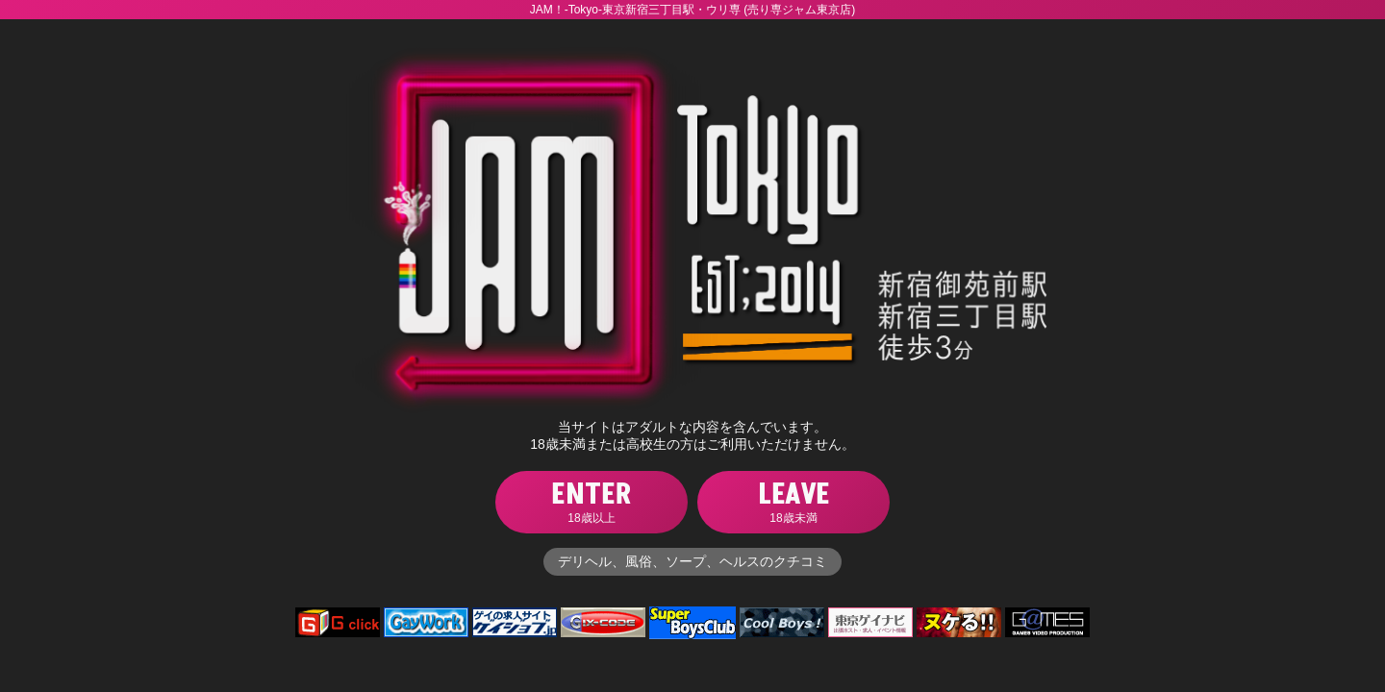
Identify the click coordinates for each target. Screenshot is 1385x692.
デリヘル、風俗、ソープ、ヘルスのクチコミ (692, 561)
